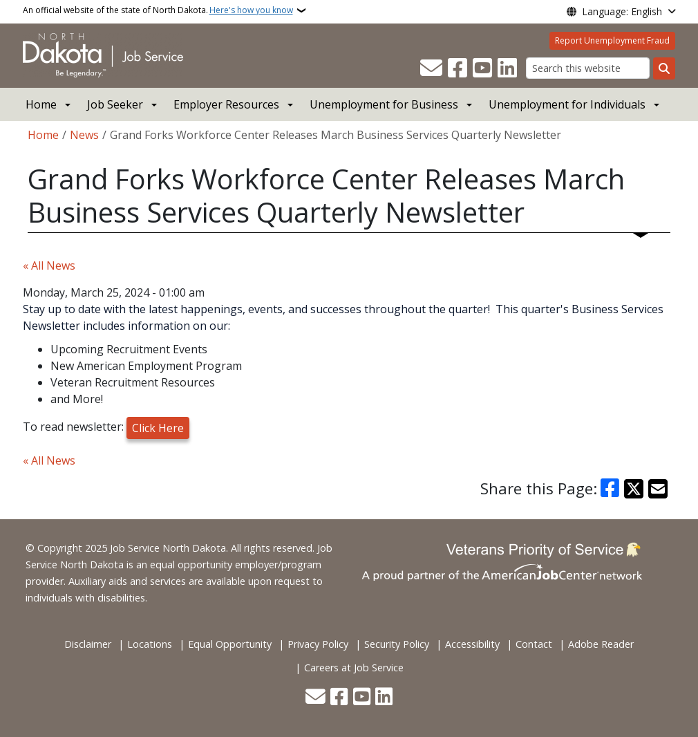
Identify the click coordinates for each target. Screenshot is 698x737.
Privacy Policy (317, 644)
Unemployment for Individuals (567, 104)
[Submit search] (664, 68)
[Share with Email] (658, 488)
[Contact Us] (431, 68)
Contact (534, 644)
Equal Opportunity (230, 644)
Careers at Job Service (354, 667)
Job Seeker (115, 104)
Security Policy (396, 644)
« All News (49, 265)
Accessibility (472, 644)
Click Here (158, 428)
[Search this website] (588, 68)
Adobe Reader (601, 644)
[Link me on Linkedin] (507, 68)
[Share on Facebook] (610, 488)
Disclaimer (87, 644)
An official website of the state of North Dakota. (158, 10)
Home (41, 104)
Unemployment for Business (384, 104)
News (84, 134)
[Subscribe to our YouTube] (482, 68)
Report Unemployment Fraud (612, 40)
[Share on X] (634, 488)
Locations (149, 644)
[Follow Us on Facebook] (457, 68)
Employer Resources (226, 104)
